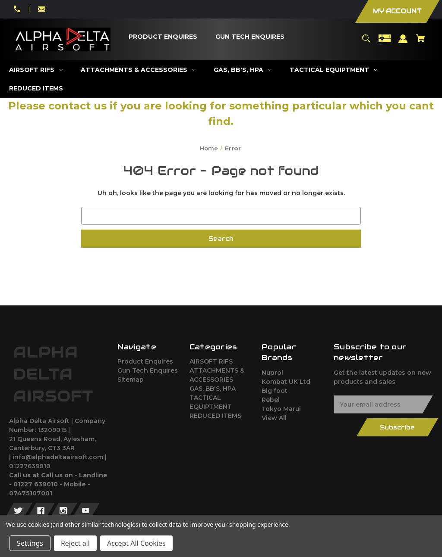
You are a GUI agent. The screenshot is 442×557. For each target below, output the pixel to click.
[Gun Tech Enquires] (250, 37)
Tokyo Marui (281, 409)
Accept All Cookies (136, 543)
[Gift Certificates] (384, 42)
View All (274, 418)
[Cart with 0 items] (421, 42)
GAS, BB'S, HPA (212, 388)
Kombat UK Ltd (286, 382)
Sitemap (130, 379)
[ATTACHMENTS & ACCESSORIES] (138, 70)
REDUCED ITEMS (215, 416)
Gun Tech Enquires (147, 370)
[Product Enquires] (163, 37)
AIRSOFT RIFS (211, 361)
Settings (30, 543)
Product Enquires (145, 361)
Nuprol (272, 373)
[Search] (365, 42)
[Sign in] (403, 43)
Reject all (75, 543)
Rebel (271, 400)
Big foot (274, 391)
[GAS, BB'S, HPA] (242, 70)
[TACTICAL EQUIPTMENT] (333, 70)
